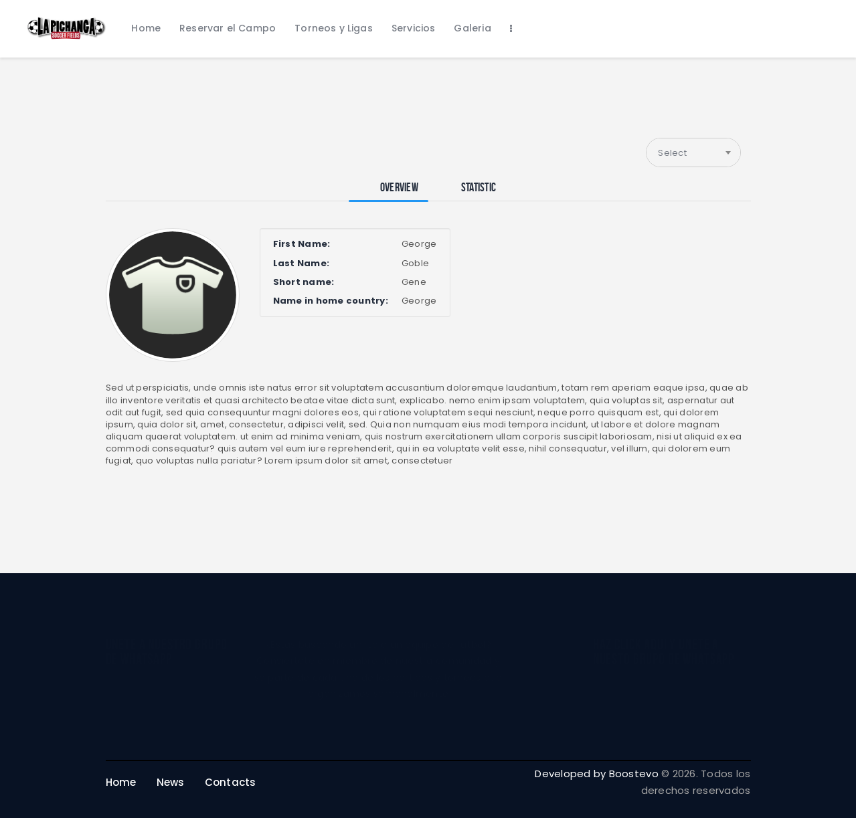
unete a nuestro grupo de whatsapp (167, 652)
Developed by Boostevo (596, 773)
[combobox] (693, 152)
